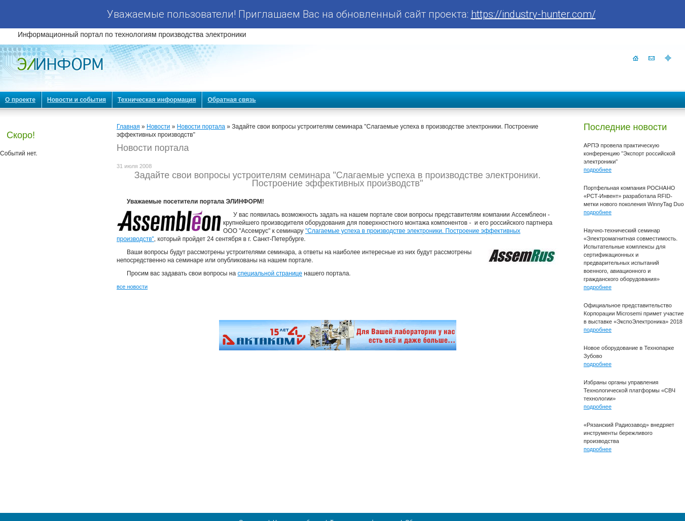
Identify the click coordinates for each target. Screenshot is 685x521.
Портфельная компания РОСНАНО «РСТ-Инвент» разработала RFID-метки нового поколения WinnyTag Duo (634, 196)
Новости (158, 126)
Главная (128, 126)
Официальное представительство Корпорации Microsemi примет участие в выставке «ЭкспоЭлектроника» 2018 (634, 313)
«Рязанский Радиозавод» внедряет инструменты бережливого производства (629, 433)
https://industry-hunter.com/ (533, 14)
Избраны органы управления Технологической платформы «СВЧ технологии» (629, 390)
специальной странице (269, 273)
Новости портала (201, 126)
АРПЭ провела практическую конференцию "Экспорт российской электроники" (629, 153)
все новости (132, 287)
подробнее (597, 170)
